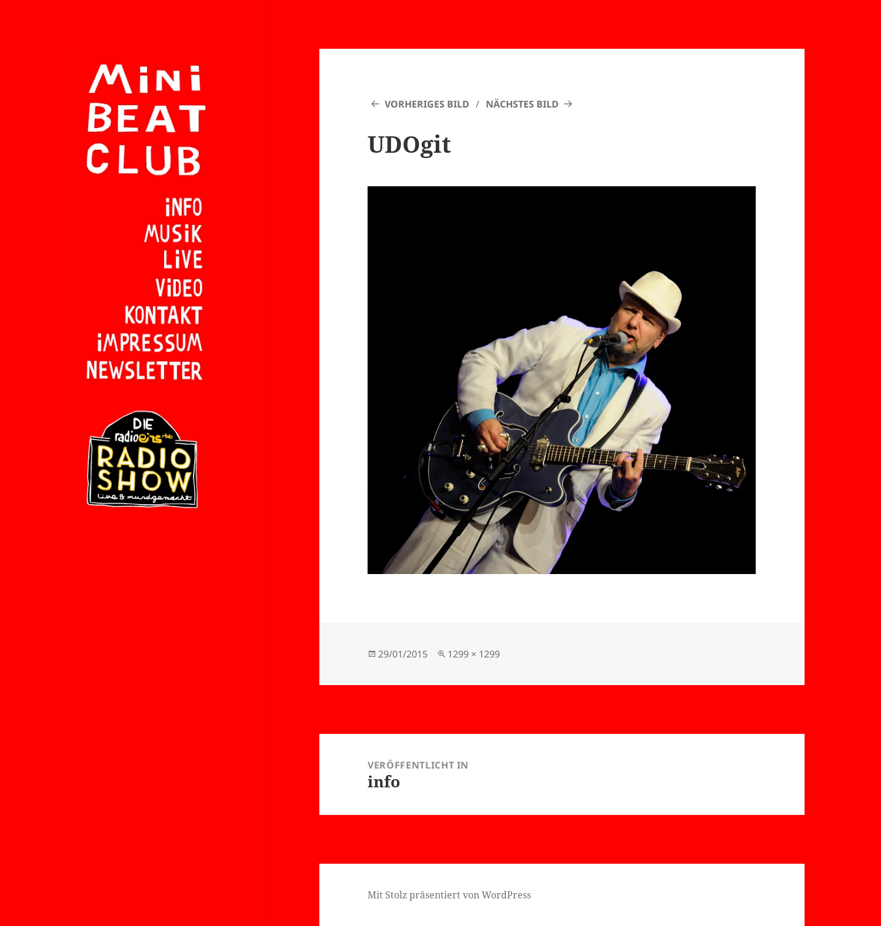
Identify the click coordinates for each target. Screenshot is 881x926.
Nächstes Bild (522, 104)
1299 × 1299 (474, 653)
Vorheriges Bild (427, 104)
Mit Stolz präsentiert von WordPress (449, 894)
